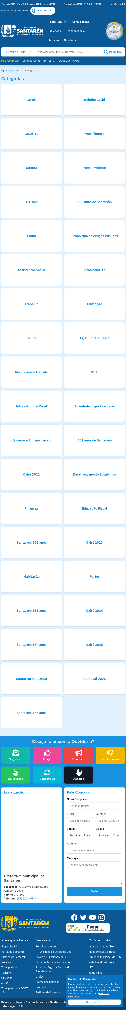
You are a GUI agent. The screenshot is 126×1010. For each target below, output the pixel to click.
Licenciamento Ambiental (103, 946)
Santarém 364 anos (31, 644)
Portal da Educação (13, 951)
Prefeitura (58, 21)
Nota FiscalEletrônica (101, 962)
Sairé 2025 (94, 644)
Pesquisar (113, 52)
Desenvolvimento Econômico (94, 474)
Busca (35, 4)
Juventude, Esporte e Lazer (94, 406)
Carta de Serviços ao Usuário (53, 962)
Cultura (31, 168)
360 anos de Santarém (94, 202)
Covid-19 (31, 133)
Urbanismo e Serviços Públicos (94, 236)
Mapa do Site (7, 10)
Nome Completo (77, 799)
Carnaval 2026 (94, 678)
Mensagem (73, 858)
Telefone (101, 814)
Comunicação (83, 21)
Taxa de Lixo (63, 60)
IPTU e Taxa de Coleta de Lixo (53, 951)
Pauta (31, 236)
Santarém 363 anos (31, 610)
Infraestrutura (94, 270)
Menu (22, 4)
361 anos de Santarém (94, 440)
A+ (88, 4)
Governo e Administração (31, 440)
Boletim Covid (94, 99)
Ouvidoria (70, 40)
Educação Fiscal (94, 508)
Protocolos (42, 987)
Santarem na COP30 (31, 678)
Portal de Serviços (46, 946)
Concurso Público (31, 60)
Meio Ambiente (94, 168)
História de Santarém (13, 957)
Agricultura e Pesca (95, 338)
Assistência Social (31, 270)
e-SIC (4, 983)
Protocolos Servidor (47, 981)
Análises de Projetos (48, 992)
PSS (45, 60)
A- (97, 4)
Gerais (31, 99)
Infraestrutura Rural (31, 406)
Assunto (72, 843)
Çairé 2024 (94, 610)
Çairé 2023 (94, 542)
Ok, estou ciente (94, 1002)
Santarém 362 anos (31, 542)
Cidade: (100, 828)
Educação (55, 31)
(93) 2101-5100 (27, 898)
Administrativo (21, 10)
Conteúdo (8, 4)
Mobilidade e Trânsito (31, 372)
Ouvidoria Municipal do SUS (104, 957)
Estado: (71, 828)
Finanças (31, 508)
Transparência (75, 31)
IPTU (51, 60)
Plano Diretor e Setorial (102, 951)
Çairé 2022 (31, 474)
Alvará (76, 60)
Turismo (54, 40)
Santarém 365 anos (31, 713)
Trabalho (31, 304)
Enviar (94, 891)
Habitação (31, 576)
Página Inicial (12, 70)
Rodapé (49, 4)
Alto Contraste (73, 4)
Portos (95, 576)
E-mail (71, 814)
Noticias (6, 962)
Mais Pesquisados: (10, 60)
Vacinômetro (94, 133)
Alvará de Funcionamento (51, 957)
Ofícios (40, 976)
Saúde (31, 338)
